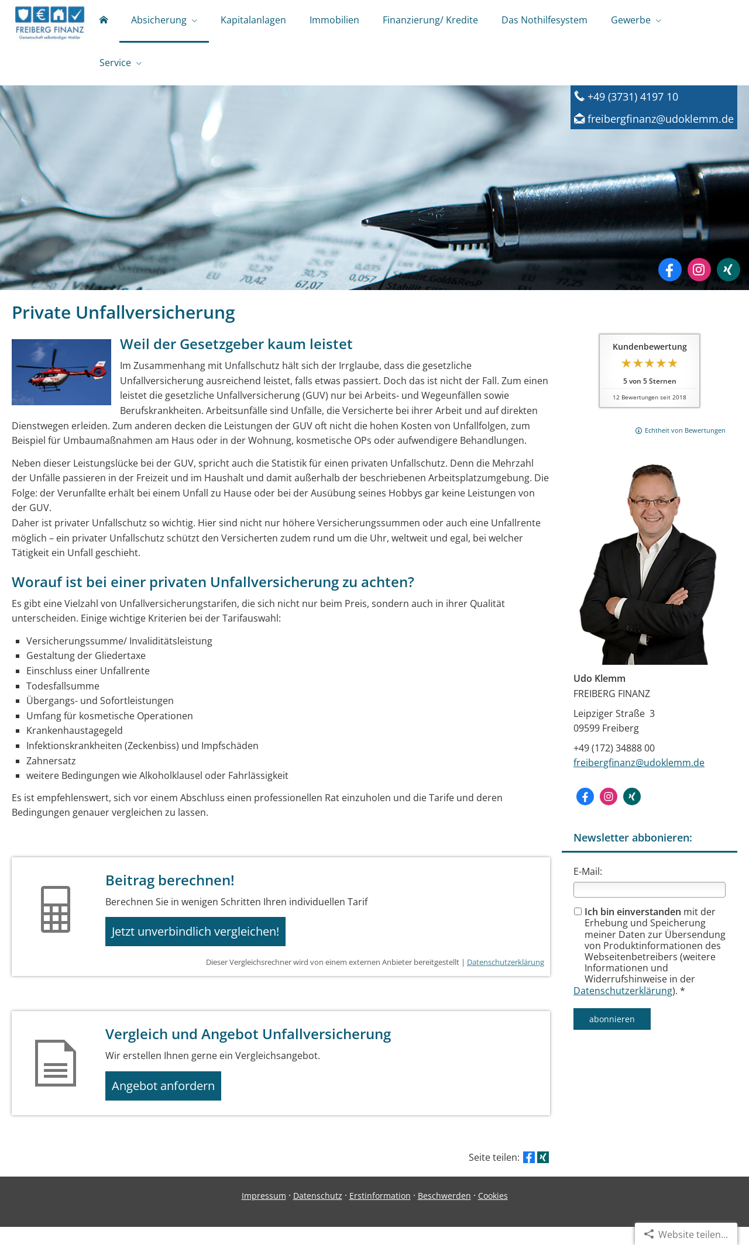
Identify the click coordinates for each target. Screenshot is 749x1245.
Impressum (264, 1213)
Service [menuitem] (115, 69)
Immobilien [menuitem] (334, 22)
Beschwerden (444, 1213)
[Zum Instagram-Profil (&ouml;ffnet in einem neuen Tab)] (699, 277)
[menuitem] (103, 23)
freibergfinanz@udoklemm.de (639, 770)
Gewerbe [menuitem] (631, 22)
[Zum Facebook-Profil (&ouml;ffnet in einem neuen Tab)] (670, 277)
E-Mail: (587, 879)
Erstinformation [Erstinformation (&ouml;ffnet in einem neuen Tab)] (380, 1213)
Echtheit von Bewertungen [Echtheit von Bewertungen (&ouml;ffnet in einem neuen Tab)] (685, 438)
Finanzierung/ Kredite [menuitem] (430, 22)
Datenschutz (317, 1213)
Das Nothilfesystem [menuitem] (544, 22)
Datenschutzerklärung (622, 998)
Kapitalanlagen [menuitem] (253, 22)
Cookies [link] (493, 1213)
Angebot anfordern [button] (170, 1101)
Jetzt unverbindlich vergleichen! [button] (202, 942)
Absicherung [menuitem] (159, 22)
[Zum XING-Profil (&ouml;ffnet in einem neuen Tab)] (728, 277)
